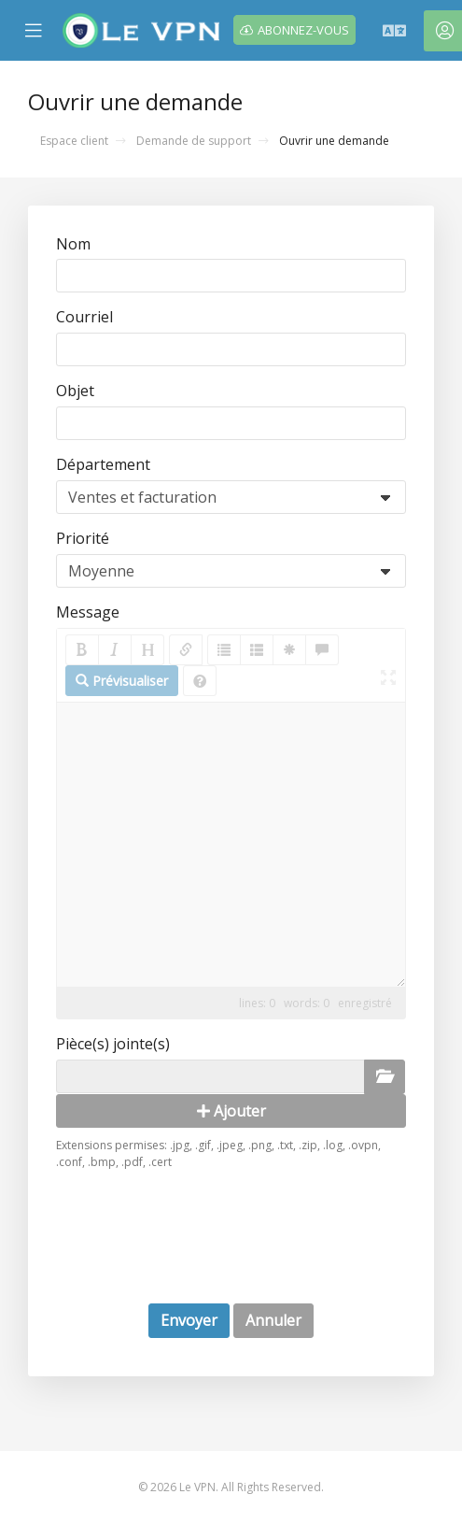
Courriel (84, 316)
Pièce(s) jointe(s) (113, 1043)
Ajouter (231, 1111)
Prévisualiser (122, 681)
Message (87, 612)
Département (103, 464)
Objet (75, 390)
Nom (73, 244)
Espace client (74, 141)
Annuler (273, 1320)
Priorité (82, 538)
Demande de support (193, 141)
